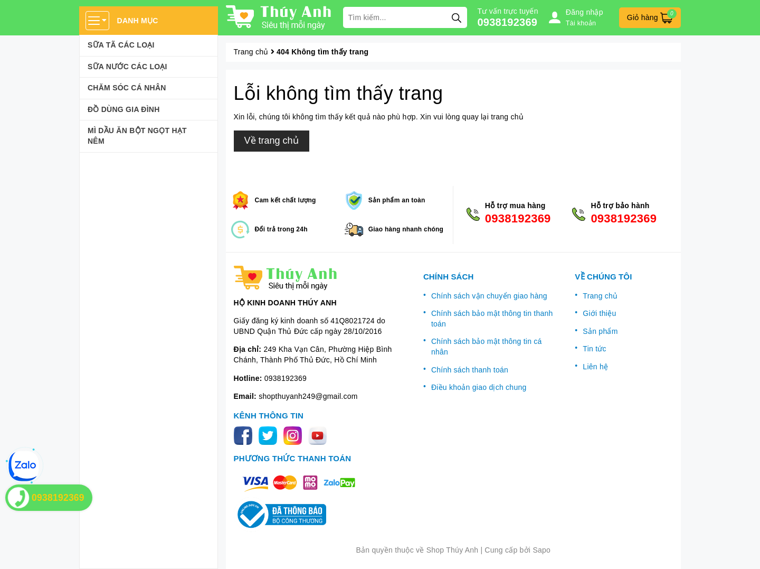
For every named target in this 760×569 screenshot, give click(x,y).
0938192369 (508, 22)
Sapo (541, 550)
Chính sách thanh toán (469, 370)
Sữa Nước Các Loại (127, 66)
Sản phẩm (600, 331)
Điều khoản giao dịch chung (479, 387)
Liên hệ (595, 366)
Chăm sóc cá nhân (127, 87)
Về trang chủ (271, 140)
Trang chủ (600, 296)
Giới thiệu (599, 313)
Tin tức (594, 348)
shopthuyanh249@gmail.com (308, 396)
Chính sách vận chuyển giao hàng (489, 296)
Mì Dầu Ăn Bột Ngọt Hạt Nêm (137, 135)
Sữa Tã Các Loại (121, 45)
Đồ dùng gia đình (124, 109)
